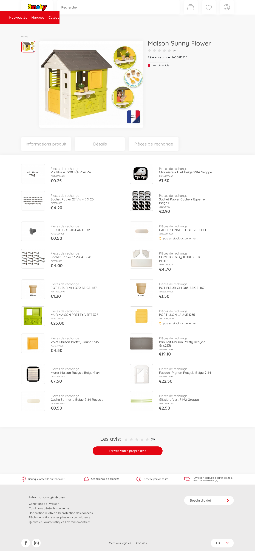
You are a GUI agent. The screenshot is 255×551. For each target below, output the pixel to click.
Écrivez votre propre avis (127, 451)
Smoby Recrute (212, 27)
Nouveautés (32, 27)
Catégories (71, 27)
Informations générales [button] (47, 497)
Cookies (141, 543)
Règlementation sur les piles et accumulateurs (59, 517)
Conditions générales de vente (49, 508)
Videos (121, 27)
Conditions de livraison (44, 503)
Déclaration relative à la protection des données (61, 513)
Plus (194, 27)
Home (24, 36)
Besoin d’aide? (209, 500)
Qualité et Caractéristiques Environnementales (59, 522)
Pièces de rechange (97, 27)
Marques (52, 27)
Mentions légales (120, 543)
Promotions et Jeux (145, 27)
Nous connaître (175, 27)
